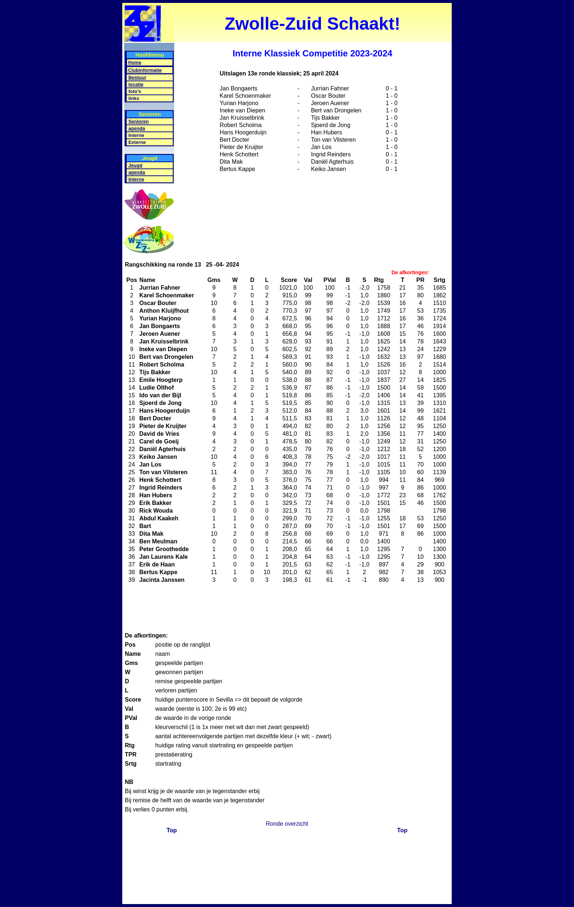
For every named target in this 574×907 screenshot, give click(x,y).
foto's (134, 91)
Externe (137, 142)
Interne (136, 135)
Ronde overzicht (287, 824)
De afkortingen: (410, 272)
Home (134, 62)
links (133, 98)
